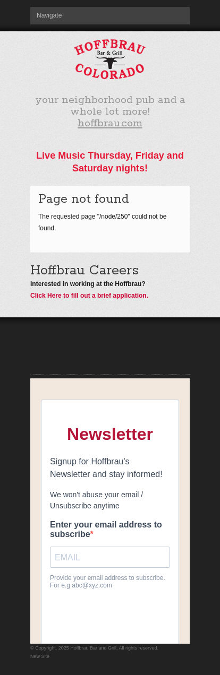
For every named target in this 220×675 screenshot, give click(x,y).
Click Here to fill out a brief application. (89, 295)
